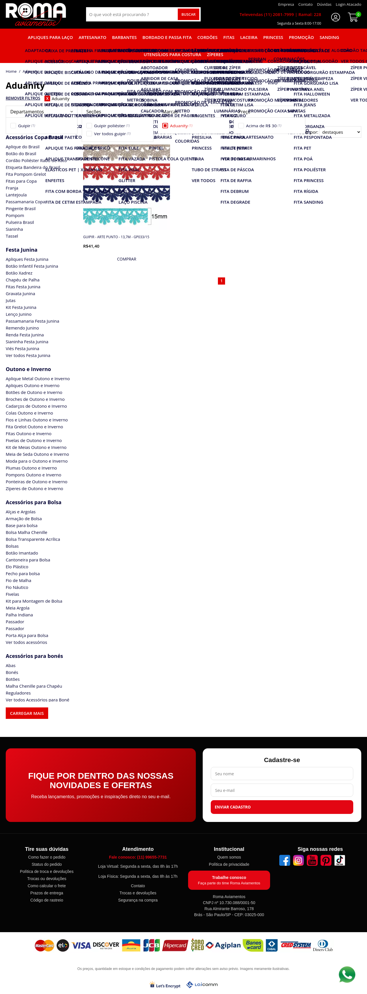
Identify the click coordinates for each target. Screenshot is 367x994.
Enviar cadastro (233, 807)
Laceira (248, 37)
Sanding (329, 37)
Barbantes (124, 37)
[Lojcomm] (202, 984)
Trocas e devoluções (138, 893)
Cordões (207, 37)
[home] (36, 14)
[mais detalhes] (126, 259)
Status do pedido (47, 864)
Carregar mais (27, 713)
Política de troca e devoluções (47, 871)
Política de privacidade (229, 864)
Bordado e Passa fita (167, 37)
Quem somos (229, 857)
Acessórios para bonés (34, 655)
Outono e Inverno (28, 369)
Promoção (301, 37)
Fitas (229, 37)
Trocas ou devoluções (46, 878)
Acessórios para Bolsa (33, 502)
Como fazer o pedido (46, 857)
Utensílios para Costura (172, 54)
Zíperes (215, 54)
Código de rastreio (46, 900)
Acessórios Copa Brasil (34, 137)
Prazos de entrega (46, 893)
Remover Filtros (23, 98)
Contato (138, 885)
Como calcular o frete (47, 885)
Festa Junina (22, 249)
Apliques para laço (50, 37)
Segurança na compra (138, 900)
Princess (273, 37)
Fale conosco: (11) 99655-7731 (138, 857)
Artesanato (92, 37)
